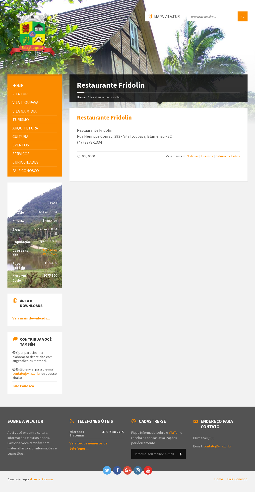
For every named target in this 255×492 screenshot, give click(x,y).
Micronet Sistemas (41, 479)
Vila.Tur (20, 93)
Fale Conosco (23, 386)
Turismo (20, 119)
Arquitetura (25, 127)
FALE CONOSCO (25, 170)
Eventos (207, 156)
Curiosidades (25, 162)
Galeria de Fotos (227, 156)
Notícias (193, 156)
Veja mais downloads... (31, 318)
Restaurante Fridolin (104, 117)
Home (81, 97)
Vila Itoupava (25, 102)
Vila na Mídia (24, 111)
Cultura (20, 136)
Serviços (20, 153)
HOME (17, 85)
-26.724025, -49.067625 (48, 251)
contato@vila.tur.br (26, 373)
